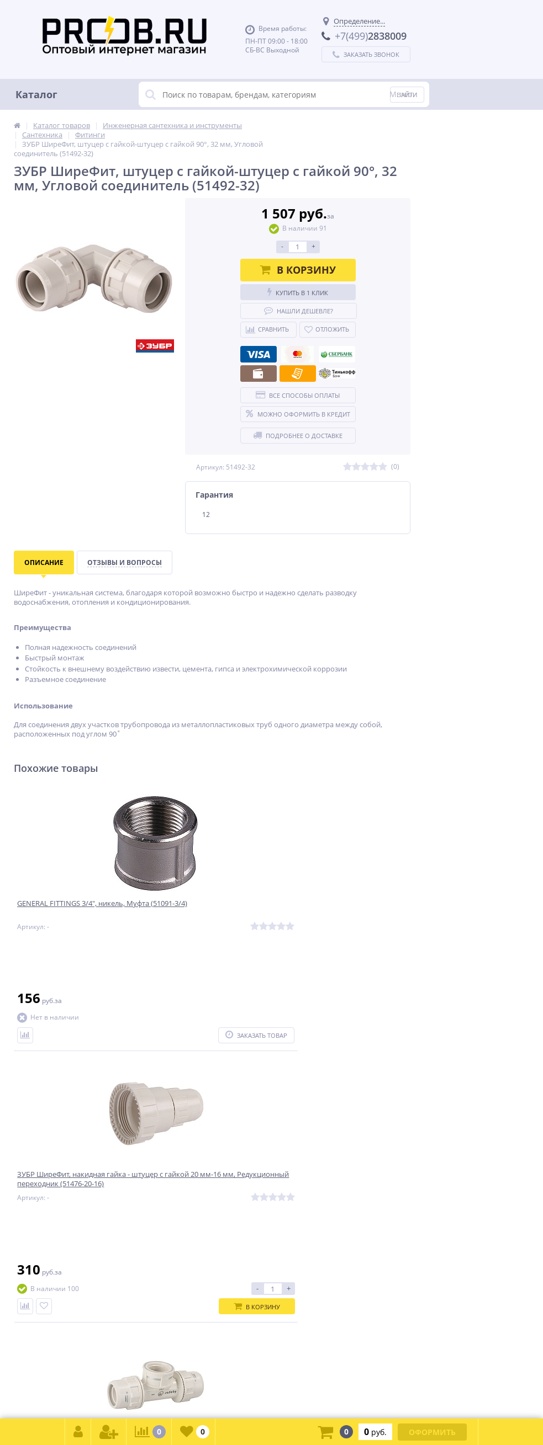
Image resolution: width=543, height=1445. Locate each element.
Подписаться (361, 1094)
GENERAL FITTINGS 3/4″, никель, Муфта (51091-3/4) (76, 911)
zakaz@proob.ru (154, 1391)
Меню (401, 94)
